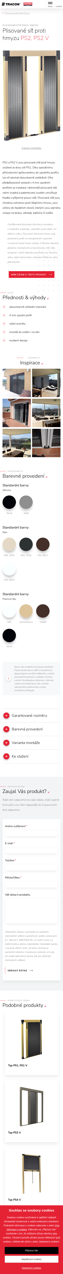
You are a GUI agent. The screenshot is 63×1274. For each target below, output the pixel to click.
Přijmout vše (31, 1250)
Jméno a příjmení (16, 826)
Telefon (10, 860)
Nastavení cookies (31, 1268)
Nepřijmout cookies (31, 1259)
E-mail (10, 843)
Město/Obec (13, 877)
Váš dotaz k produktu (17, 895)
